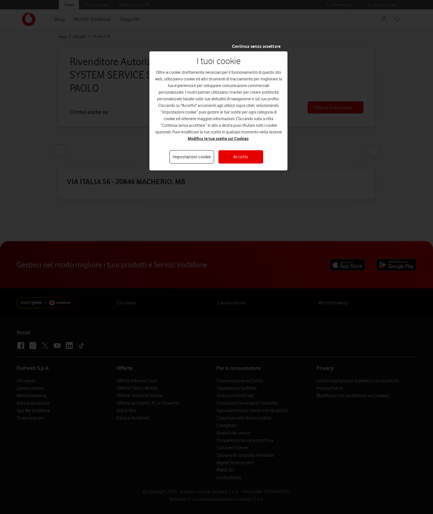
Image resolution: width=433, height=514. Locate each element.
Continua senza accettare (256, 46)
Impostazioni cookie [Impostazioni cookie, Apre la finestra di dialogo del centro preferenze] (192, 156)
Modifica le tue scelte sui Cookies (218, 138)
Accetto (241, 156)
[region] (218, 110)
